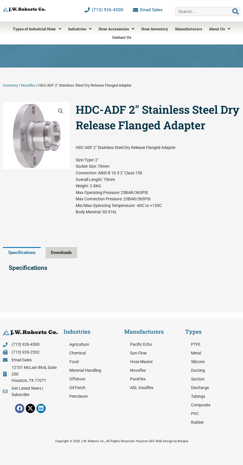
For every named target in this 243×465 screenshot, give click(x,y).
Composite (200, 405)
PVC (195, 413)
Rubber (197, 422)
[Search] (235, 12)
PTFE (196, 344)
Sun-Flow (138, 353)
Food (74, 361)
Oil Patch (77, 387)
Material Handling (85, 370)
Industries (80, 29)
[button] (60, 111)
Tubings (198, 396)
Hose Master (141, 361)
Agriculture (79, 344)
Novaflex (28, 85)
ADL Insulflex (141, 387)
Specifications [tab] (22, 252)
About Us (219, 29)
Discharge (200, 387)
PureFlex (138, 379)
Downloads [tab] (61, 252)
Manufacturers (188, 29)
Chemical (77, 353)
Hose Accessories (116, 29)
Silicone (198, 361)
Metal (196, 353)
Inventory (10, 85)
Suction (198, 379)
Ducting (198, 370)
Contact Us (121, 37)
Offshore (77, 379)
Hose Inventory (154, 29)
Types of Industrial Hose (37, 29)
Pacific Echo (141, 344)
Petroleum (78, 396)
